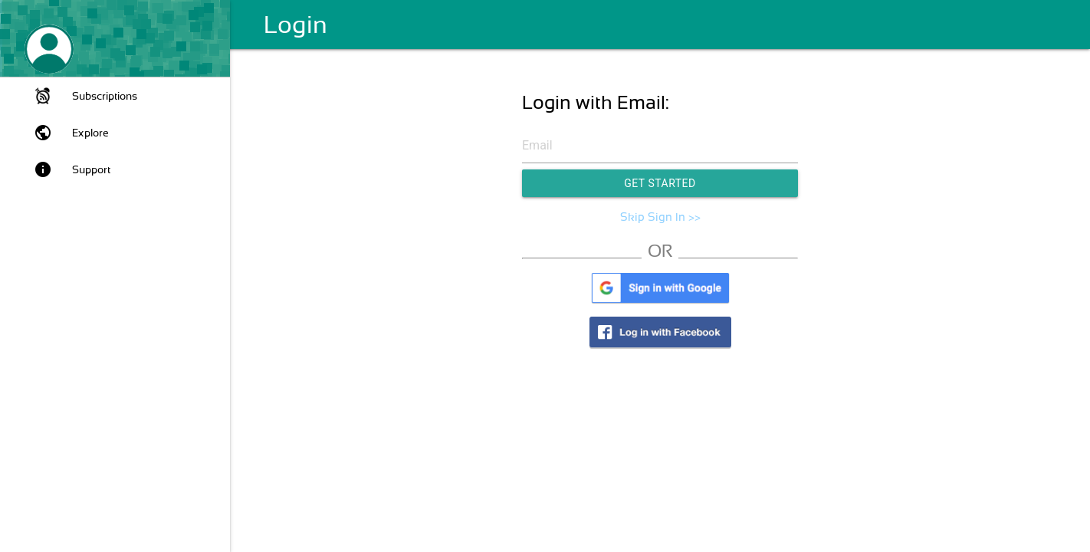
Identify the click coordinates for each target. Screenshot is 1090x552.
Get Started (660, 183)
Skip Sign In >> (660, 217)
